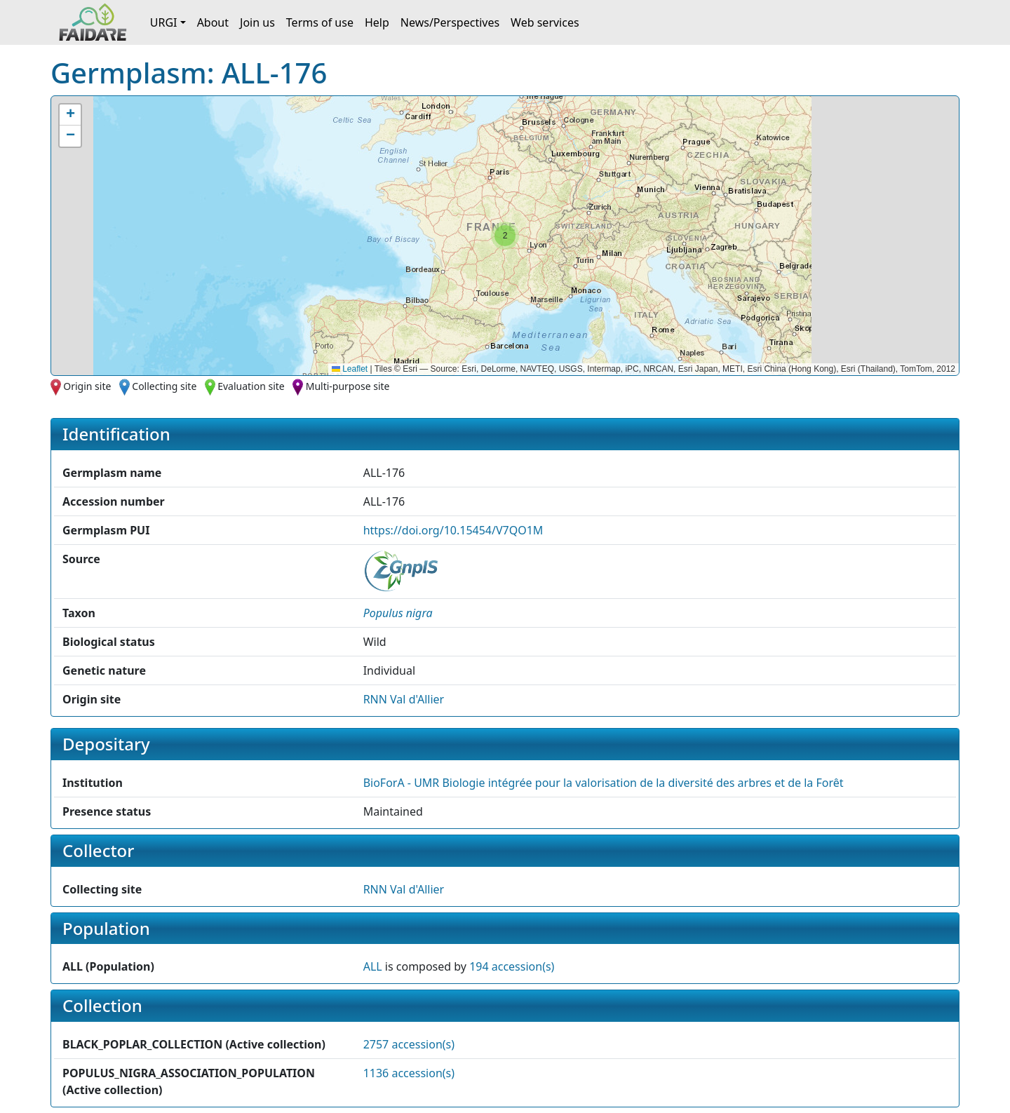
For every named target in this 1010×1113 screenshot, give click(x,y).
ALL (372, 966)
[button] (505, 236)
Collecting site (164, 386)
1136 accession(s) (408, 1073)
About (213, 22)
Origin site (87, 386)
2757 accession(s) (408, 1044)
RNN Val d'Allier (404, 699)
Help (377, 22)
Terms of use (320, 22)
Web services (545, 22)
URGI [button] (163, 22)
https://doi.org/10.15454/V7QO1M (453, 530)
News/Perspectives (449, 22)
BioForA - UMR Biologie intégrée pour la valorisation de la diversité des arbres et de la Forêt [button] (603, 782)
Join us (257, 22)
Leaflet (350, 369)
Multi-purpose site (348, 386)
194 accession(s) (511, 966)
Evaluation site (251, 386)
